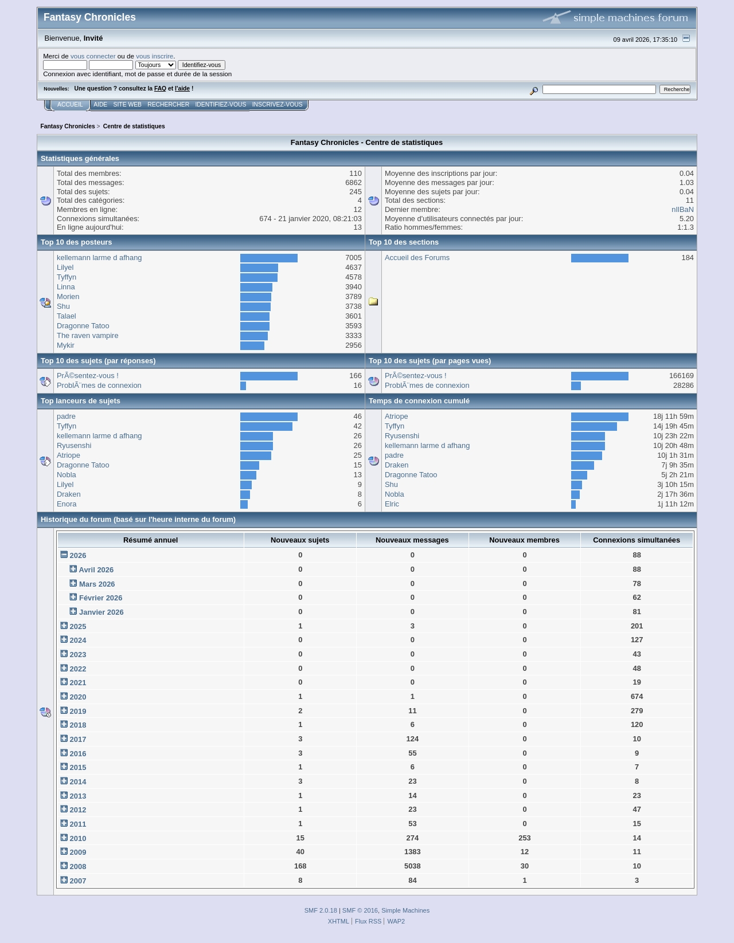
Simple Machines (405, 910)
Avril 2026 (96, 569)
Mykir (66, 345)
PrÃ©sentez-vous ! (88, 375)
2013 (78, 796)
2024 (78, 640)
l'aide (182, 88)
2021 (78, 682)
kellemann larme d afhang (99, 257)
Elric (392, 504)
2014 (78, 781)
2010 (78, 838)
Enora (66, 504)
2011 (78, 824)
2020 (78, 697)
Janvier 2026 (101, 612)
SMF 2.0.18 (320, 910)
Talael (66, 316)
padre (66, 416)
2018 (78, 725)
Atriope (68, 455)
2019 (78, 711)
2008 (78, 866)
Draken (69, 494)
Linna (66, 286)
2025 (78, 626)
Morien (68, 296)
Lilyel (65, 267)
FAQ (160, 88)
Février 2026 (100, 598)
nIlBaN (682, 209)
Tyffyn (66, 277)
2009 (78, 852)
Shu (63, 306)
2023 (78, 654)
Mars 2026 (97, 584)
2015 (78, 767)
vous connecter (93, 56)
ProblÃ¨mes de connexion (99, 385)
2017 (78, 739)
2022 (78, 669)
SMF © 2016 (360, 910)
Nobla (66, 474)
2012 (78, 810)
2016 (78, 753)
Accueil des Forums (417, 257)
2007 (78, 881)
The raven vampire (88, 335)
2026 (78, 555)
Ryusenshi (74, 445)
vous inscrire (154, 56)
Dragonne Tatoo (83, 325)
